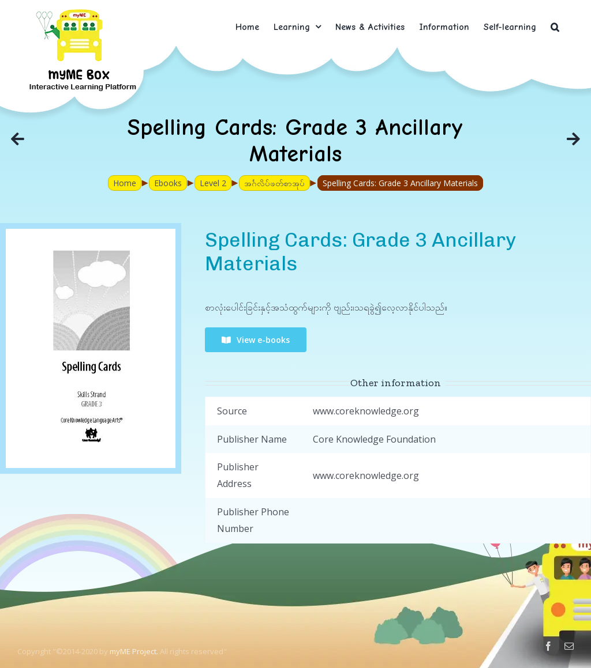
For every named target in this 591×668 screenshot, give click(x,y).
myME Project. (134, 651)
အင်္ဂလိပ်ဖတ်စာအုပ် (274, 183)
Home (124, 183)
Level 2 (213, 183)
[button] (555, 27)
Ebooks (168, 183)
